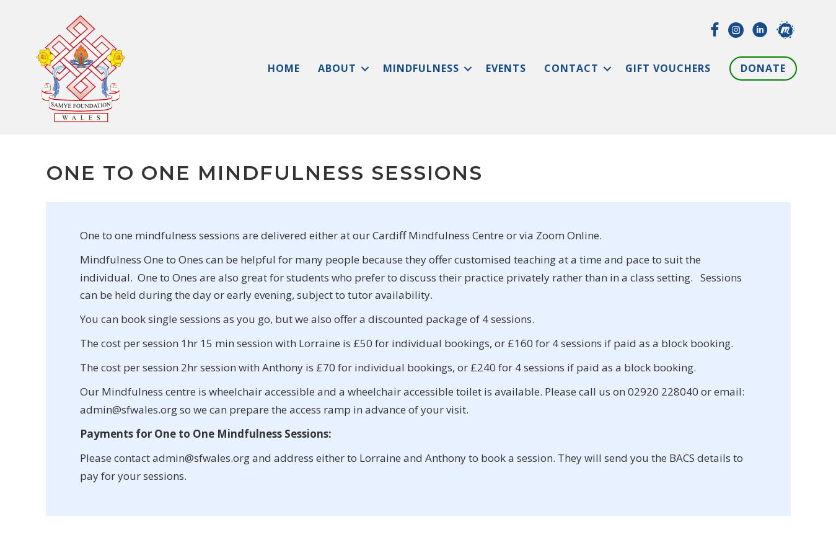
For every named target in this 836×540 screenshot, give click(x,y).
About (337, 68)
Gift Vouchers (668, 68)
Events (506, 68)
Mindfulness (421, 68)
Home (284, 68)
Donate (763, 68)
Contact (571, 68)
